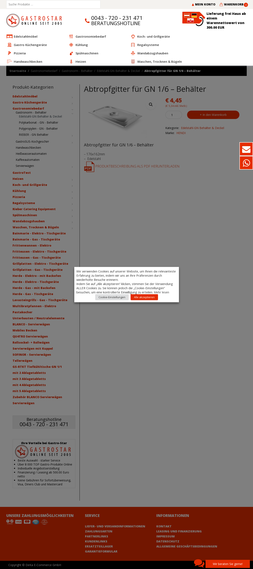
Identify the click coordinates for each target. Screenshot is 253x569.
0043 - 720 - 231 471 (117, 17)
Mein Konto (203, 4)
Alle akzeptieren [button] (144, 297)
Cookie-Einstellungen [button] (112, 297)
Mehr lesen (161, 292)
